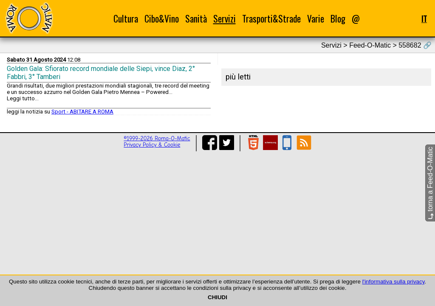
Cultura (125, 18)
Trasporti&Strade (271, 18)
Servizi (224, 18)
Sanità (196, 18)
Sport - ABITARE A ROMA (82, 111)
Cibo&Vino (161, 18)
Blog (337, 18)
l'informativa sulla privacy (393, 281)
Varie (315, 18)
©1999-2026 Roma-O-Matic (157, 138)
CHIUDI (217, 297)
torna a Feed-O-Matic (430, 183)
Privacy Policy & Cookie (152, 145)
